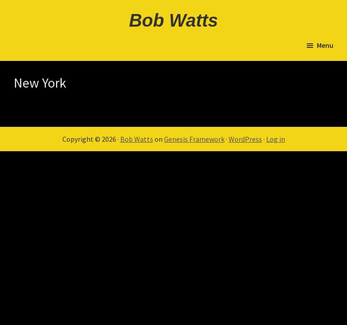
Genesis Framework (194, 139)
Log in (275, 139)
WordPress (245, 139)
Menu (325, 45)
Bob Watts (173, 20)
